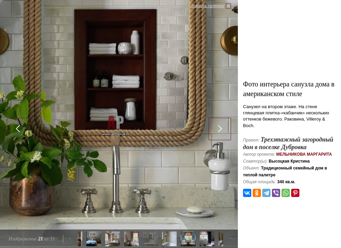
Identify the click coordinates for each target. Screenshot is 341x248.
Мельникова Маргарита (304, 154)
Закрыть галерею (207, 5)
